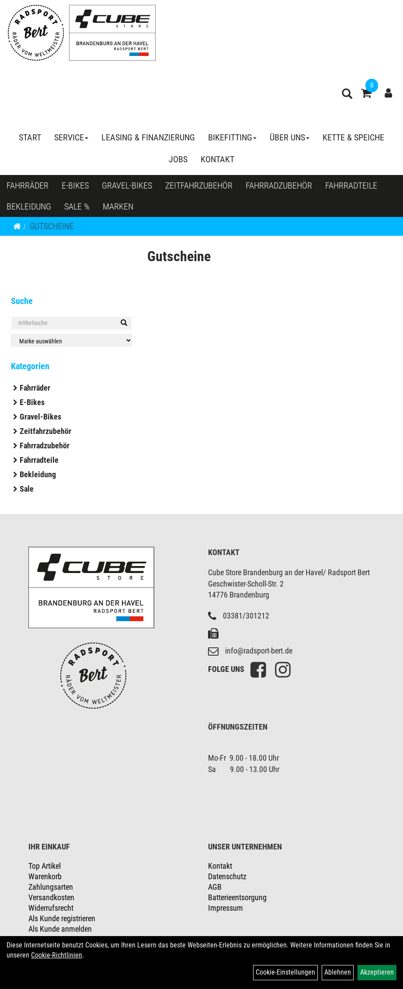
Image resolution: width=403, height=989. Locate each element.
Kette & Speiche (353, 137)
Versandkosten (51, 897)
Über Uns (289, 137)
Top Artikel (44, 865)
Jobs (178, 159)
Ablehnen (337, 972)
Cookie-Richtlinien (56, 955)
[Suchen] (124, 323)
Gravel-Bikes (127, 185)
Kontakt (217, 159)
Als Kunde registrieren (61, 918)
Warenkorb (45, 876)
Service (71, 137)
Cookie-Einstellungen (285, 972)
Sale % (77, 206)
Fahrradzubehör (279, 185)
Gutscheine (51, 226)
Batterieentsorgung (237, 897)
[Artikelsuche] (347, 95)
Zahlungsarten (50, 886)
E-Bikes (75, 185)
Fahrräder (28, 185)
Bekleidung (29, 206)
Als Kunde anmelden (60, 928)
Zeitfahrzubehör (199, 185)
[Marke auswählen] (71, 340)
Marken (118, 206)
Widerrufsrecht (50, 907)
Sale (27, 488)
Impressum (225, 907)
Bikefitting (232, 137)
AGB (215, 886)
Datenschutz (227, 876)
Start (30, 137)
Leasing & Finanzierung (148, 137)
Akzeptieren (377, 972)
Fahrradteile (351, 185)
